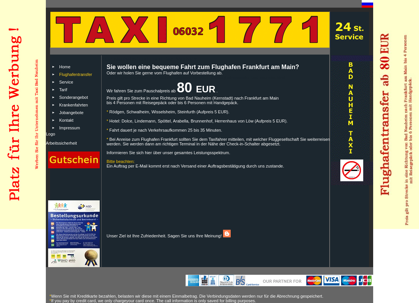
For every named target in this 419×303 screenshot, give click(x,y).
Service (66, 82)
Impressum (69, 128)
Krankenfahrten (73, 105)
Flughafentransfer (75, 74)
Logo (50, 134)
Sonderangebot (73, 97)
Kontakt (66, 120)
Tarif (63, 89)
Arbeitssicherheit (61, 143)
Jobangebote (71, 112)
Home (64, 66)
